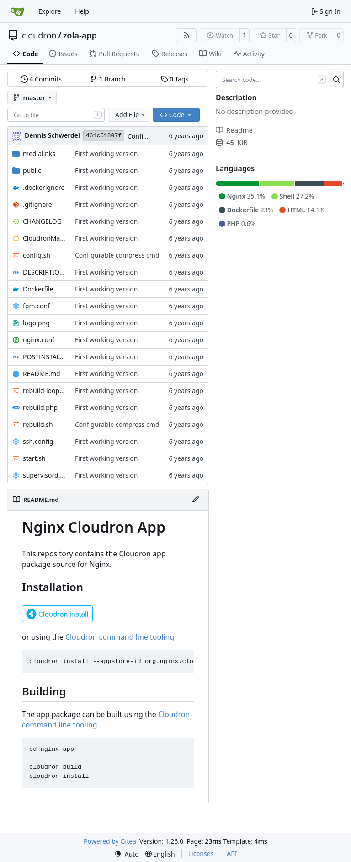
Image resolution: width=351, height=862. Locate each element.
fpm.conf (36, 306)
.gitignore (37, 204)
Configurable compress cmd (117, 255)
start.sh (34, 458)
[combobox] (56, 115)
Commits (41, 79)
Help (82, 11)
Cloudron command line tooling (119, 637)
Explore (49, 11)
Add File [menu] (130, 114)
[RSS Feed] (186, 35)
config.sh (36, 255)
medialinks (39, 153)
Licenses (201, 853)
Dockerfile (38, 289)
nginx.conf (38, 339)
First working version (106, 153)
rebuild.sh (38, 424)
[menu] (126, 854)
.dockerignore (43, 187)
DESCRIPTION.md (44, 272)
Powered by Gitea (110, 841)
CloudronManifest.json (44, 238)
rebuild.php (40, 407)
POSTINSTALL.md (44, 356)
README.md (41, 373)
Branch (108, 79)
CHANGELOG (42, 221)
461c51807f (104, 135)
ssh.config (38, 441)
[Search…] (336, 79)
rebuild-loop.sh (44, 390)
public (32, 170)
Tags (175, 79)
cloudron (39, 35)
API (232, 853)
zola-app (80, 35)
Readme (234, 130)
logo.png (36, 322)
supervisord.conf (44, 475)
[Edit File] (195, 499)
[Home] (17, 11)
